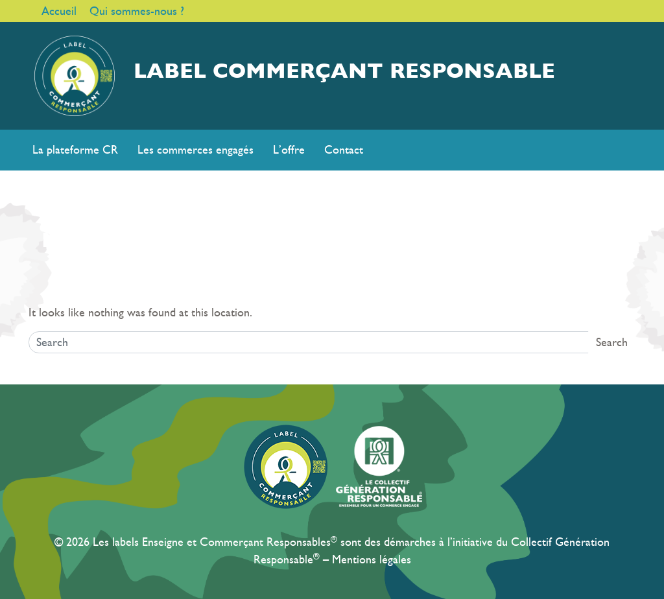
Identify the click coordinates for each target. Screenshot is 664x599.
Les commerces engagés (195, 149)
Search (612, 342)
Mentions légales (371, 559)
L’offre (289, 149)
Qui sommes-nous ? (136, 11)
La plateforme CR (75, 149)
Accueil (59, 11)
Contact (343, 149)
